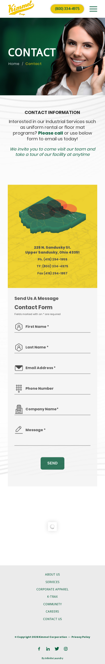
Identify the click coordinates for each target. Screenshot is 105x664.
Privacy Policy (80, 637)
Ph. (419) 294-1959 (52, 299)
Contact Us (52, 619)
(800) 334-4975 (67, 9)
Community (52, 604)
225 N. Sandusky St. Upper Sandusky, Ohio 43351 (52, 290)
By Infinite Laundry (52, 658)
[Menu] (91, 9)
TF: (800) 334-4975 (52, 306)
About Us (52, 574)
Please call (50, 133)
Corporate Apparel (52, 589)
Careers (52, 611)
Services (52, 582)
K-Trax (52, 596)
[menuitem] (91, 9)
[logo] (43, 9)
